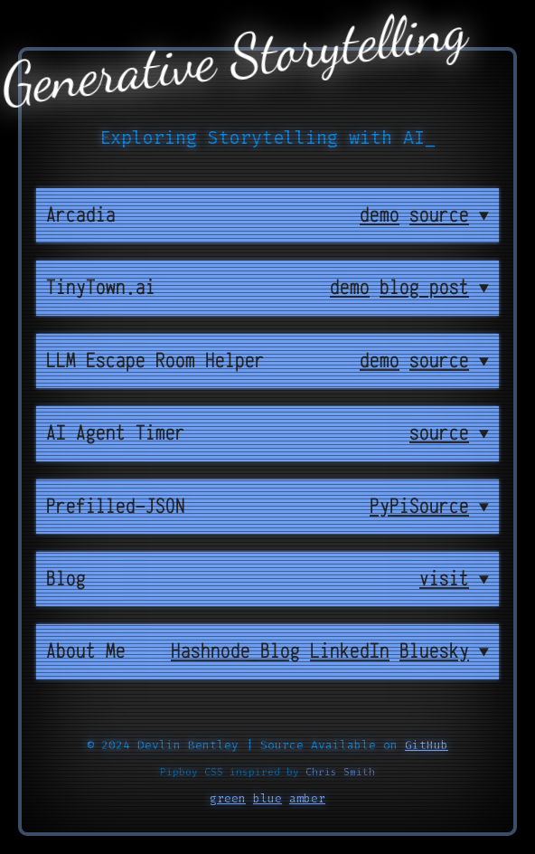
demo (379, 215)
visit (444, 579)
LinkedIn (350, 651)
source (439, 215)
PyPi (389, 506)
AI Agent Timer (115, 433)
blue (267, 798)
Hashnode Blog (235, 651)
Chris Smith (340, 772)
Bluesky (434, 651)
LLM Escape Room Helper (155, 361)
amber (307, 798)
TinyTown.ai (100, 287)
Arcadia (81, 215)
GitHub (426, 745)
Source (439, 506)
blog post (424, 287)
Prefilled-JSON (115, 506)
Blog (66, 579)
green (228, 798)
